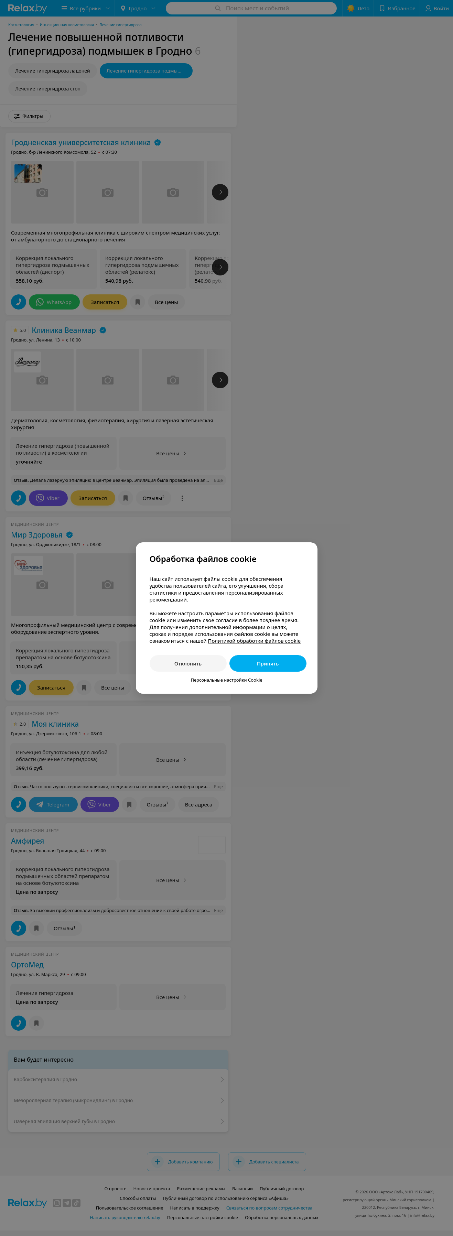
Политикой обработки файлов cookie (254, 640)
